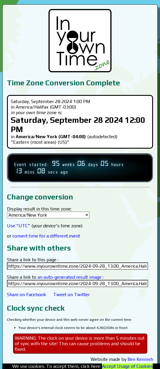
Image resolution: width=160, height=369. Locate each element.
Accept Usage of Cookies (127, 366)
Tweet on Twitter (71, 294)
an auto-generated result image (69, 277)
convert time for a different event (46, 236)
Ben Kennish (140, 359)
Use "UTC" (18, 225)
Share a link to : (55, 277)
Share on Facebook (26, 294)
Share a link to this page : (32, 259)
